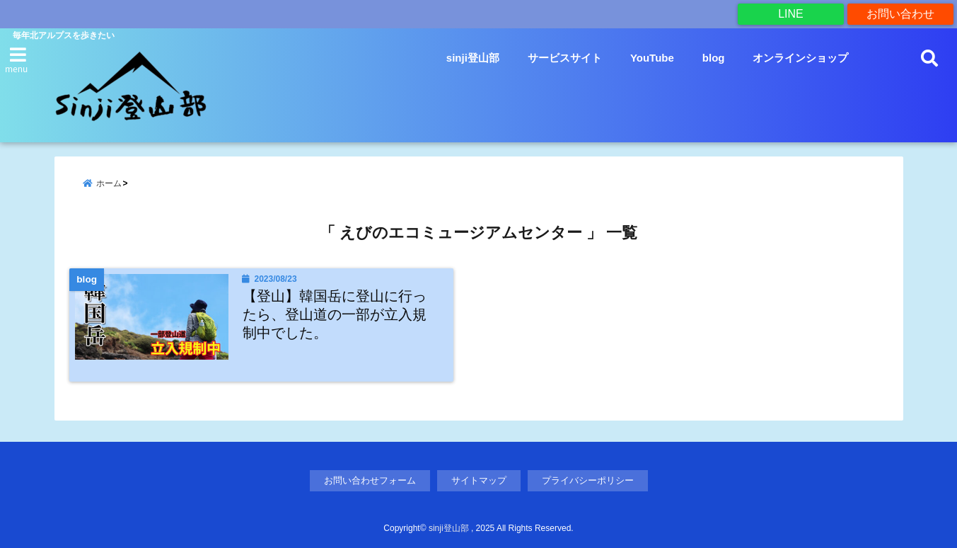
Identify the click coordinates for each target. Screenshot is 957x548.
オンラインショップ (800, 58)
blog (713, 58)
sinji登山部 (472, 58)
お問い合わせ (900, 14)
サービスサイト (565, 58)
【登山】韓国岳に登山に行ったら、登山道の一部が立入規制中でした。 (335, 314)
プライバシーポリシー (588, 480)
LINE (791, 14)
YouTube (652, 58)
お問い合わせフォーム (370, 480)
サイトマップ (478, 480)
